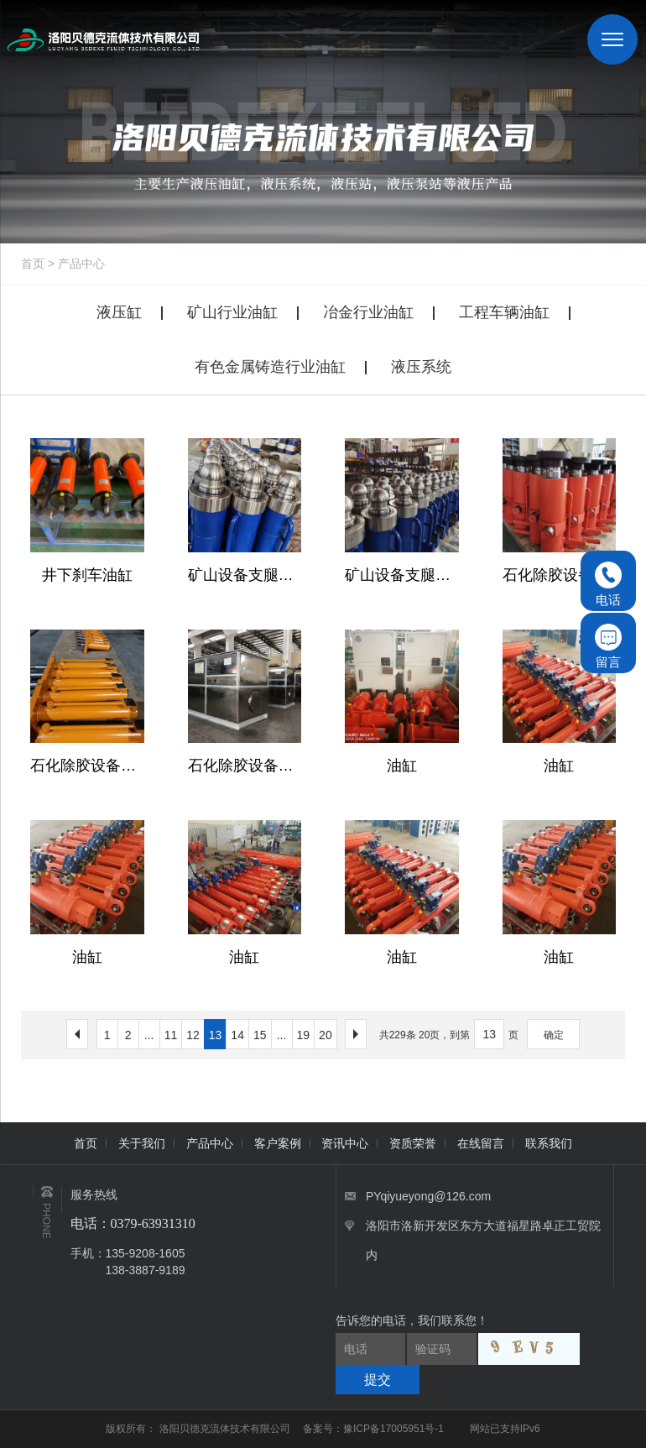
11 (171, 1035)
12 (193, 1035)
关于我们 (141, 1143)
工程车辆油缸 (504, 312)
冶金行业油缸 (368, 312)
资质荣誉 (412, 1143)
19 (303, 1035)
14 (237, 1035)
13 (215, 1035)
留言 (608, 646)
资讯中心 (344, 1143)
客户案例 (277, 1143)
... (149, 1035)
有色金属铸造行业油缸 (270, 366)
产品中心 (81, 263)
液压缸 (119, 312)
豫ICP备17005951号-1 (393, 1429)
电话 (608, 584)
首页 (32, 263)
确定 (554, 1035)
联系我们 (548, 1143)
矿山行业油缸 (232, 312)
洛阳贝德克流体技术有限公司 (226, 1429)
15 (260, 1035)
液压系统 (421, 366)
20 (325, 1035)
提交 (377, 1379)
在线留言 (480, 1143)
